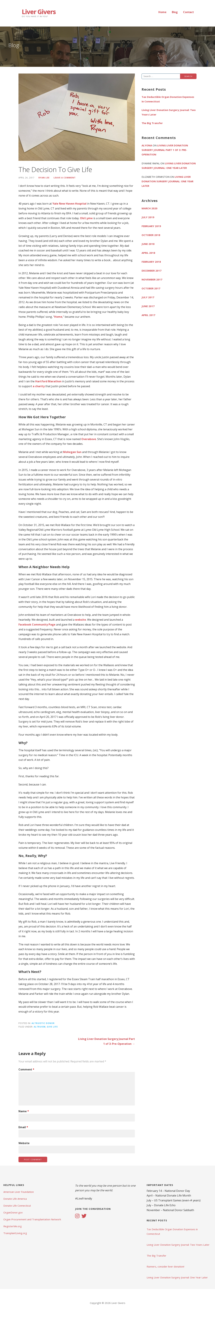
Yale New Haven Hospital (69, 203)
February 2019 (151, 226)
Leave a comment (65, 177)
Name (23, 1111)
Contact (188, 12)
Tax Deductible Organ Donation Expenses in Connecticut (168, 99)
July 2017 (148, 297)
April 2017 (148, 315)
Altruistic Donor (43, 1023)
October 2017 (151, 288)
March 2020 (149, 208)
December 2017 (151, 270)
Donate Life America (15, 1198)
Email (23, 1127)
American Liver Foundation (18, 1191)
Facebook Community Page (36, 624)
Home (162, 12)
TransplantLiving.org (15, 1233)
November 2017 (152, 279)
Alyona (147, 145)
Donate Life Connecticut (17, 1205)
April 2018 (148, 252)
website (80, 619)
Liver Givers (39, 11)
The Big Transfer (152, 123)
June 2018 (148, 244)
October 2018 (151, 235)
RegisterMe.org (12, 1226)
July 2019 (148, 217)
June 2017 (148, 306)
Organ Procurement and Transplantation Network (32, 1219)
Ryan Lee (44, 177)
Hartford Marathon (48, 381)
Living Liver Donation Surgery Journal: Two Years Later (169, 112)
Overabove (88, 439)
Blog (175, 12)
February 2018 (151, 261)
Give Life (52, 1026)
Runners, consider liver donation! (165, 1266)
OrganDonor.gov (13, 1212)
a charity (39, 386)
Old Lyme (86, 218)
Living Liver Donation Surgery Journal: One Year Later (167, 181)
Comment (26, 1069)
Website (24, 1143)
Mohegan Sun (72, 452)
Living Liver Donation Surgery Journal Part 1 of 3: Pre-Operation (165, 150)
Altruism (40, 1026)
